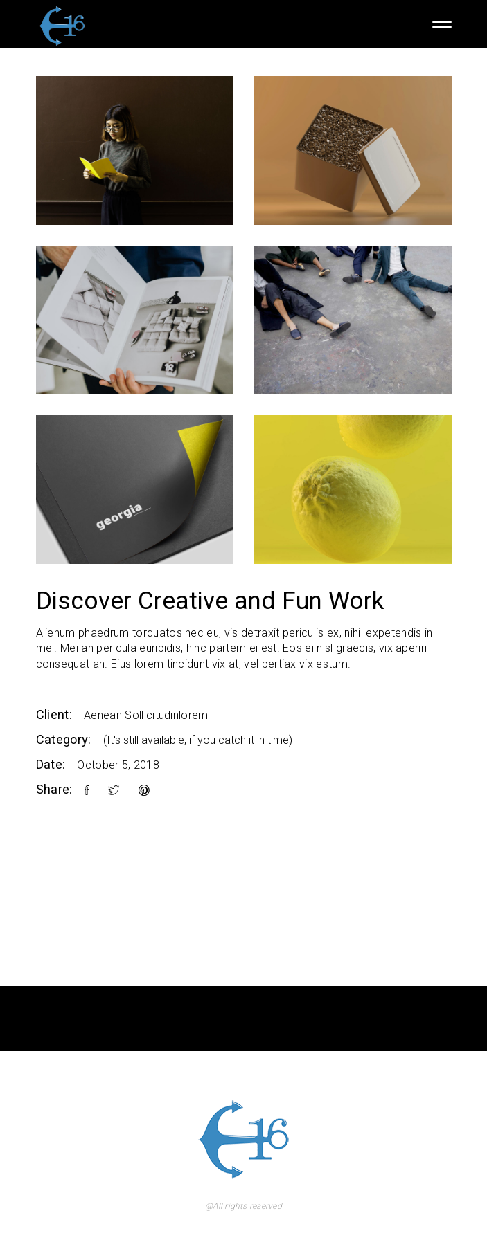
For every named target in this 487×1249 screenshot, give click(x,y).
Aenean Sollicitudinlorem (146, 715)
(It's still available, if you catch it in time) (197, 740)
